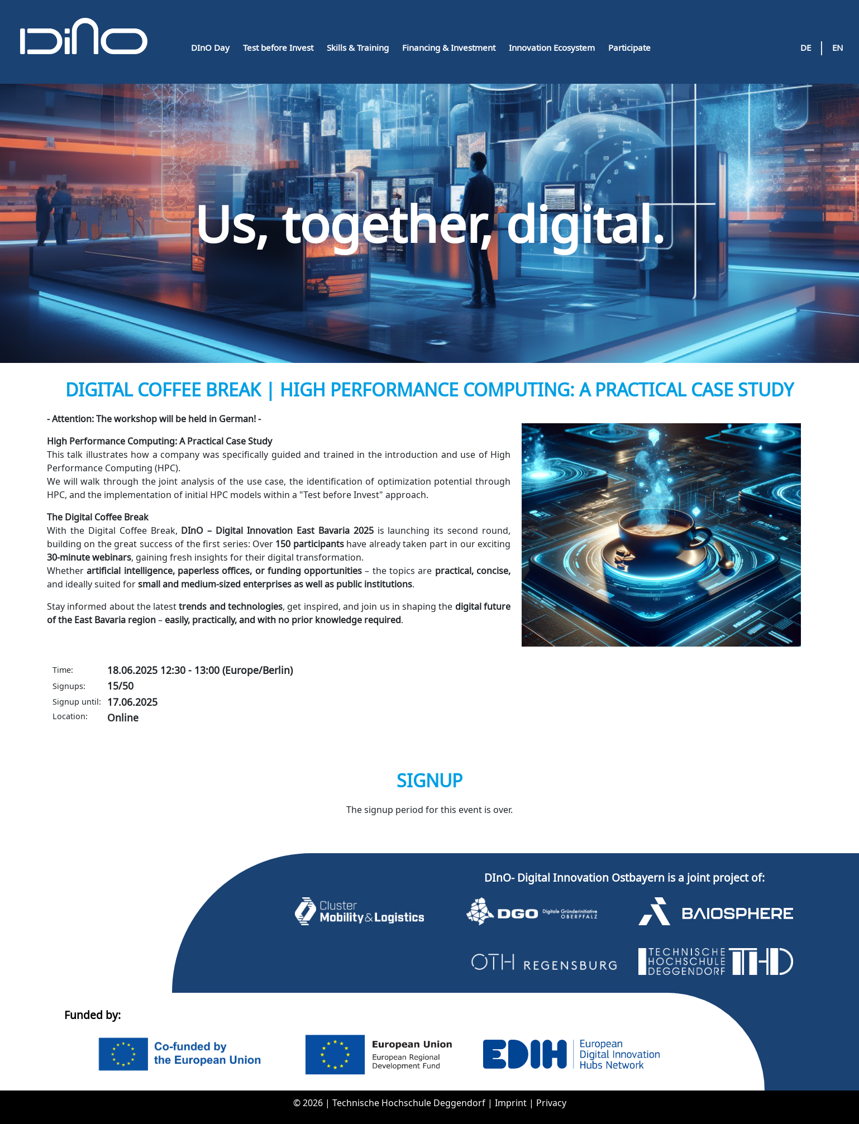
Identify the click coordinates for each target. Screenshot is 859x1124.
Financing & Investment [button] (448, 47)
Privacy (551, 1103)
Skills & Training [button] (358, 47)
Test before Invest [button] (278, 47)
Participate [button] (629, 47)
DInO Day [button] (210, 47)
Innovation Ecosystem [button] (552, 47)
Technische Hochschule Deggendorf (410, 1103)
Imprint (512, 1103)
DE (805, 47)
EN (837, 47)
